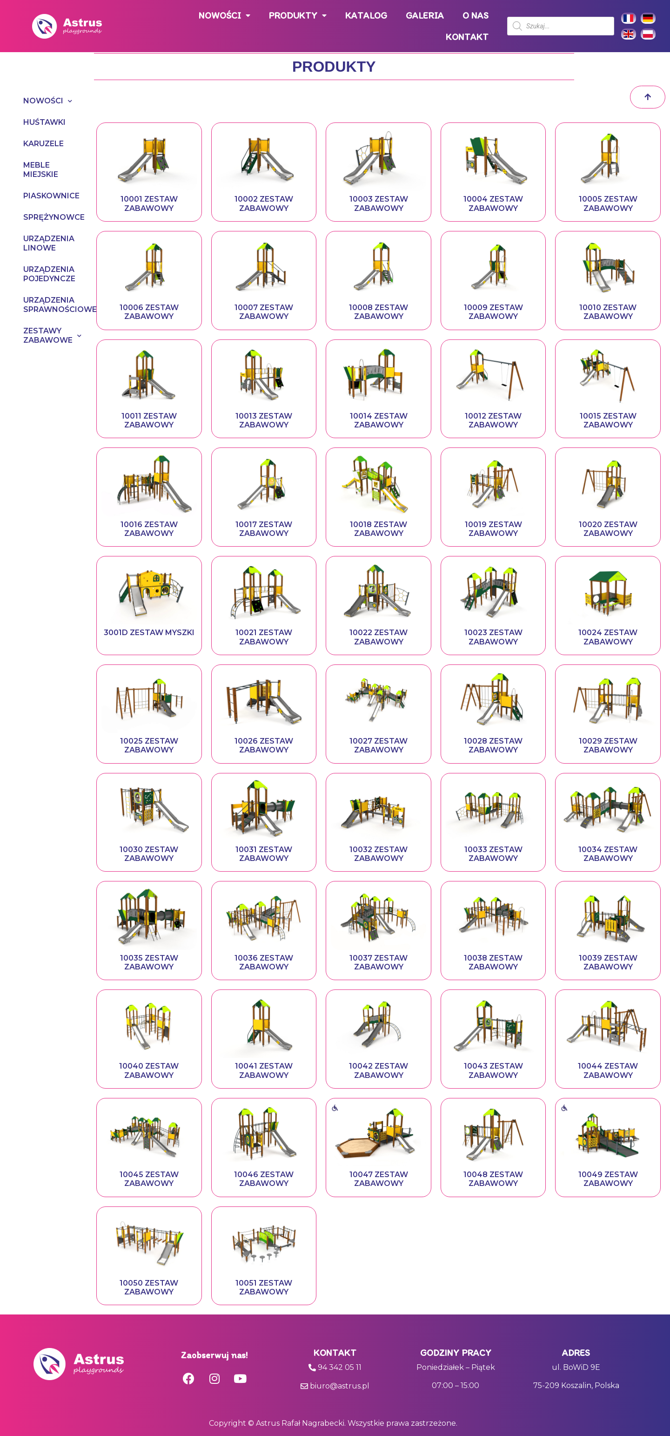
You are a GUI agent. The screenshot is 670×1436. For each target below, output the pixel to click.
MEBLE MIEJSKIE (40, 170)
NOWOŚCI (224, 15)
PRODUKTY (298, 15)
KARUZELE (43, 143)
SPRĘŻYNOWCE (50, 217)
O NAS (475, 15)
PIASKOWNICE (50, 195)
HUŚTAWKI (44, 122)
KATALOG (366, 15)
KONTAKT (467, 36)
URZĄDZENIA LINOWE (48, 243)
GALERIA (425, 15)
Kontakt (335, 1352)
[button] (647, 97)
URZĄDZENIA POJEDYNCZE (49, 274)
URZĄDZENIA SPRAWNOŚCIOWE (50, 305)
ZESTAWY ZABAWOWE (50, 335)
